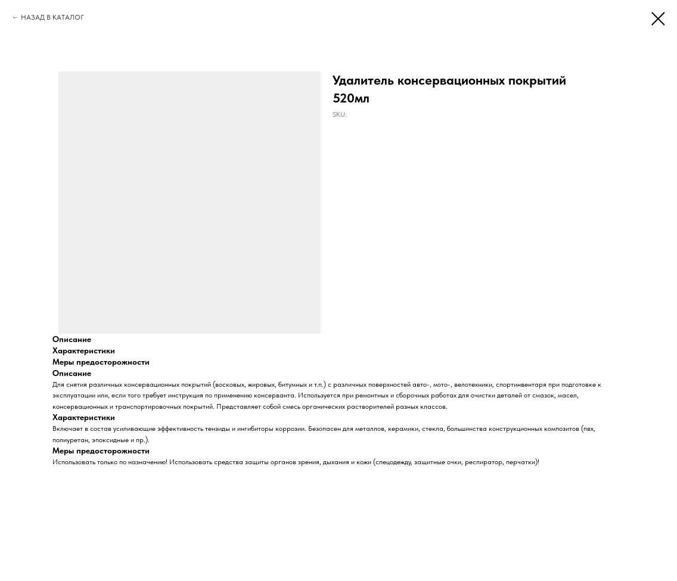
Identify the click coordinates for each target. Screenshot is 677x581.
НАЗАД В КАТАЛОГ (52, 17)
